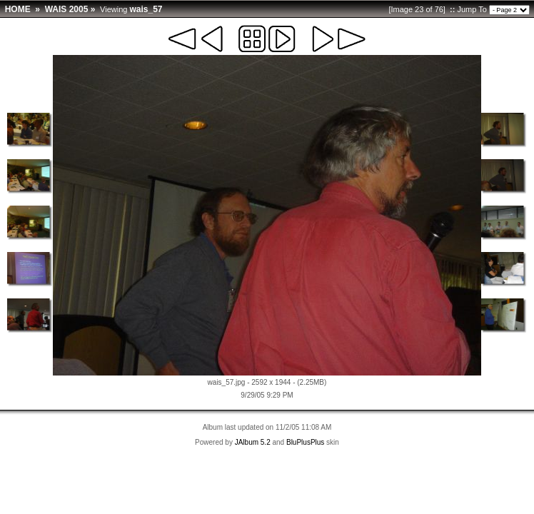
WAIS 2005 (67, 9)
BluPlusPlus (305, 442)
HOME (18, 9)
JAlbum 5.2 (253, 442)
